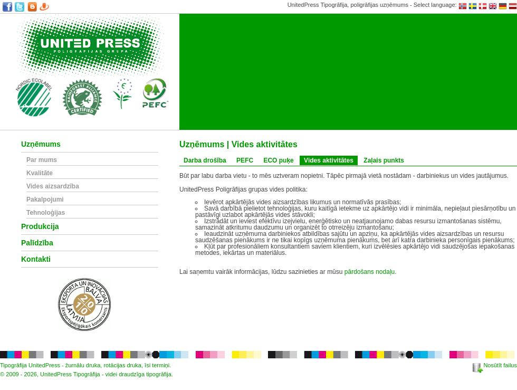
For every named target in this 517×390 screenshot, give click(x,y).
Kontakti (36, 259)
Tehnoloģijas (45, 213)
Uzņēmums (41, 144)
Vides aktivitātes (328, 160)
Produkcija (40, 227)
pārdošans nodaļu (369, 271)
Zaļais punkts (383, 160)
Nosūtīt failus (495, 365)
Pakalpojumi (45, 199)
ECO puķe (278, 160)
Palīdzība (37, 243)
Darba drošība (205, 160)
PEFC (244, 160)
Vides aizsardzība (52, 186)
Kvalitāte (39, 173)
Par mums (41, 160)
